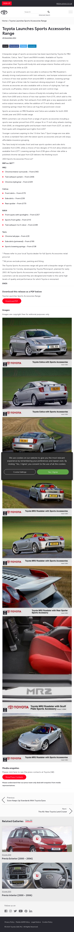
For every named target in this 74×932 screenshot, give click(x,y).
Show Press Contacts (14, 777)
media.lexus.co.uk (64, 3)
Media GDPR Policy (23, 922)
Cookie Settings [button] (19, 472)
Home (4, 20)
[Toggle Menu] (70, 12)
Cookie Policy (47, 922)
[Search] (37, 12)
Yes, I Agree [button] (53, 472)
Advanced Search (44, 15)
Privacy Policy (9, 922)
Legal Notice (36, 922)
